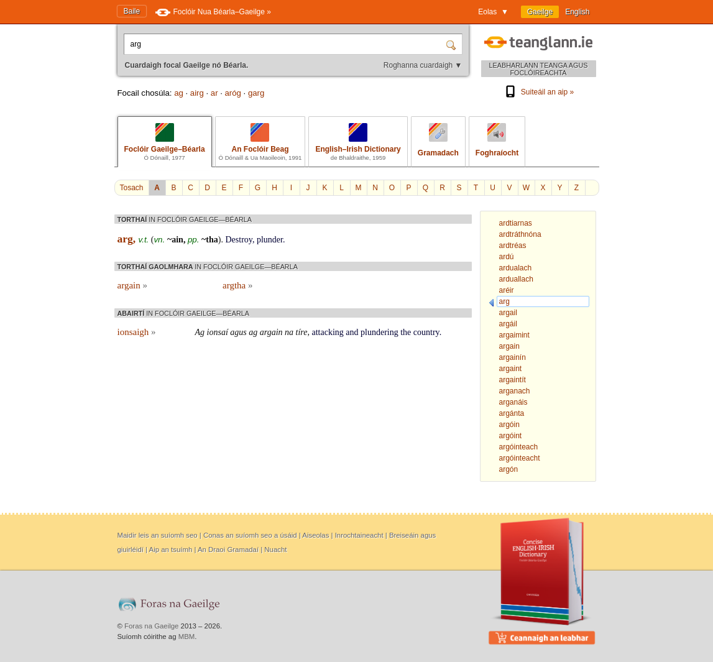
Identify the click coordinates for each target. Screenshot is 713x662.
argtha (237, 285)
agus (238, 332)
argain (132, 285)
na (289, 332)
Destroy (238, 239)
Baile (132, 11)
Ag (200, 332)
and (352, 332)
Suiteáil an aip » (538, 92)
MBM (186, 636)
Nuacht (275, 549)
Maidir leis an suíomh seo (157, 535)
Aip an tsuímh (171, 549)
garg (256, 93)
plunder (270, 239)
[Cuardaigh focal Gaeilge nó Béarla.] (286, 44)
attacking (328, 332)
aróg (233, 93)
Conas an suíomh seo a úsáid (250, 535)
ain (177, 239)
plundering (379, 332)
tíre (302, 332)
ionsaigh (136, 332)
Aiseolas (315, 535)
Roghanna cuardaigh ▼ (423, 65)
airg (197, 93)
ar (214, 93)
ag (178, 93)
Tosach (132, 187)
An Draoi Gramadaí (228, 549)
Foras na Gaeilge (151, 626)
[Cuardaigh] (452, 44)
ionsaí (217, 332)
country (426, 332)
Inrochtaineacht (359, 535)
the (405, 332)
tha (212, 239)
